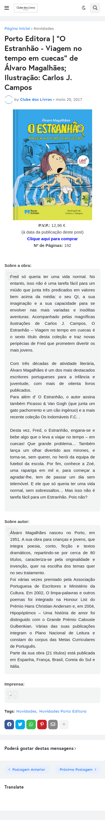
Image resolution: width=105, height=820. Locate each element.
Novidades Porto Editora (63, 711)
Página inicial (17, 29)
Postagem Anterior (28, 769)
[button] (6, 8)
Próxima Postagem (76, 769)
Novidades (44, 29)
